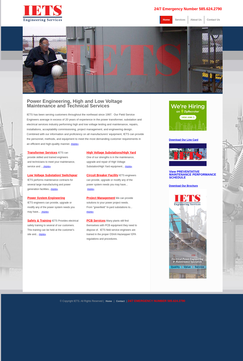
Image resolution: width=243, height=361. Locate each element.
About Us (196, 19)
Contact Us (213, 19)
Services (180, 19)
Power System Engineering (46, 198)
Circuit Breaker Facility (102, 175)
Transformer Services (42, 152)
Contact (120, 301)
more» (75, 143)
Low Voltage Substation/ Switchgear (52, 175)
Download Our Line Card (183, 139)
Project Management (101, 198)
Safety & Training (39, 220)
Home (166, 19)
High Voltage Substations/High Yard (111, 152)
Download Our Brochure (183, 185)
